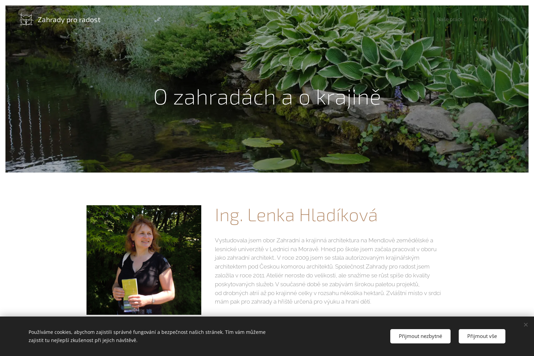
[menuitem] (388, 19)
